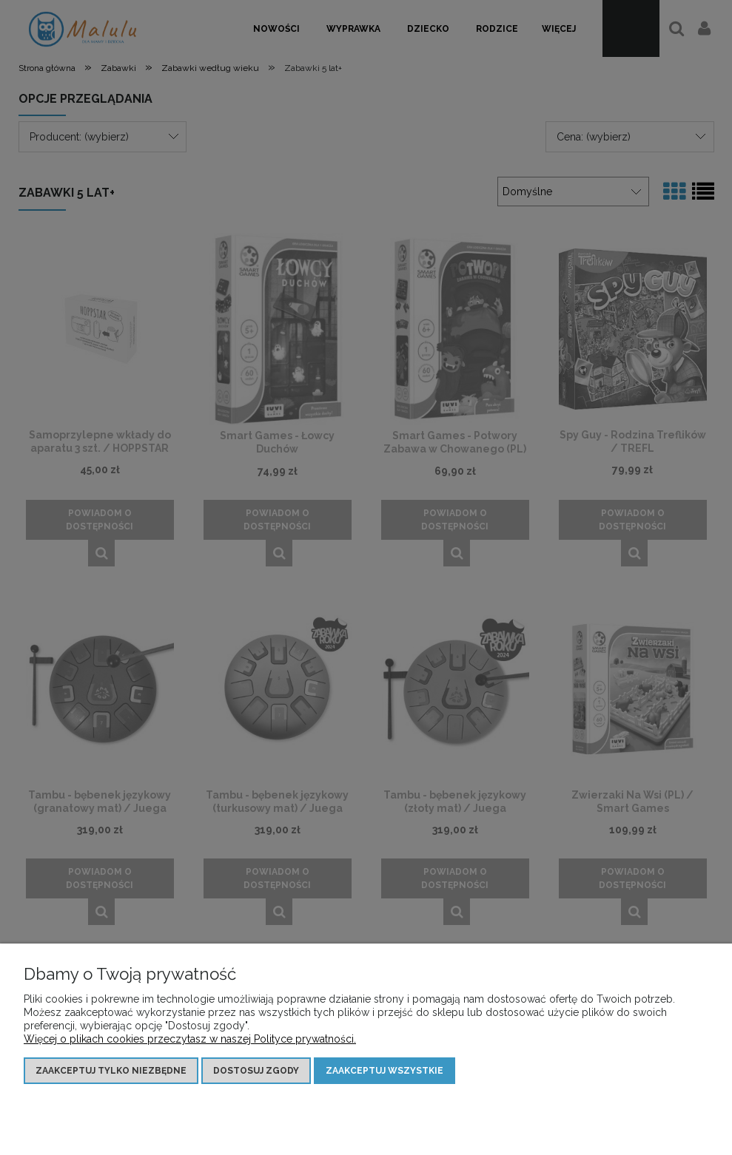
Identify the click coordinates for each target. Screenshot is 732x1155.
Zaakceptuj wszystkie (384, 1071)
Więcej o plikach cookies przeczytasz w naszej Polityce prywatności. (190, 1039)
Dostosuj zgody (256, 1071)
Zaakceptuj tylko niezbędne (111, 1071)
